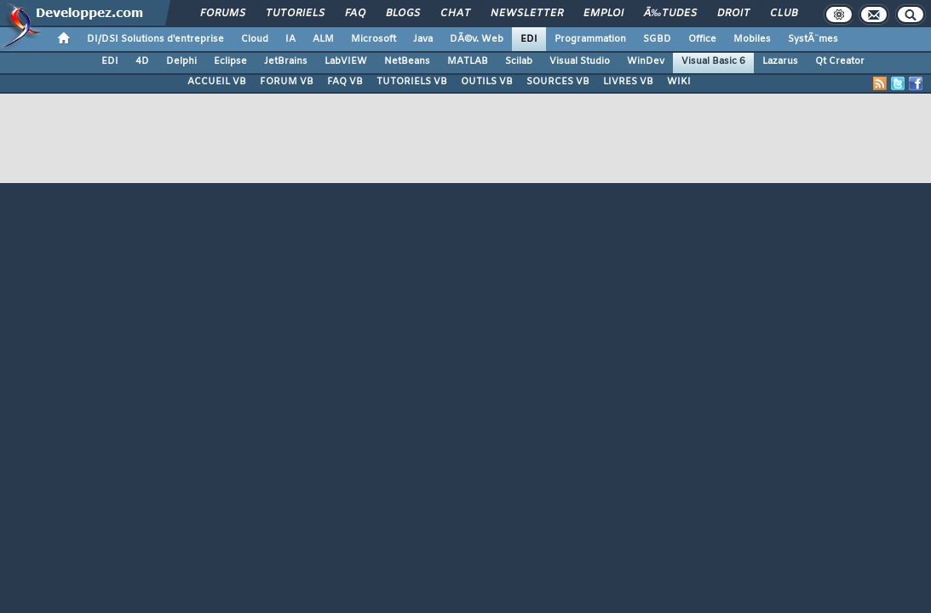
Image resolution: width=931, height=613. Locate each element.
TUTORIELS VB (411, 82)
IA (290, 39)
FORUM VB (286, 82)
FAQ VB (345, 82)
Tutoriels (295, 13)
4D (142, 61)
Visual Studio (579, 61)
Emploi (603, 13)
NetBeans (407, 61)
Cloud (254, 39)
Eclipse (230, 61)
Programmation (590, 39)
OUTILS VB (487, 82)
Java (423, 39)
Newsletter (527, 13)
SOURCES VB (557, 82)
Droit (733, 13)
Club (783, 13)
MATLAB (467, 61)
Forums (222, 13)
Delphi (181, 61)
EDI (528, 39)
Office (702, 39)
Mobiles (752, 39)
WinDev (645, 61)
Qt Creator (840, 61)
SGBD (657, 39)
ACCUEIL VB (216, 82)
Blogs (403, 13)
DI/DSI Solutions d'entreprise (155, 39)
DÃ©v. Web (476, 39)
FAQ (355, 13)
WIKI (679, 82)
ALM (323, 39)
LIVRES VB (628, 82)
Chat (455, 13)
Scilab (518, 61)
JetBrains (285, 61)
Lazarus (780, 61)
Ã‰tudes (670, 13)
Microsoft (373, 39)
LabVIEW (346, 61)
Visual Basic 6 (713, 61)
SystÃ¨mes (813, 39)
